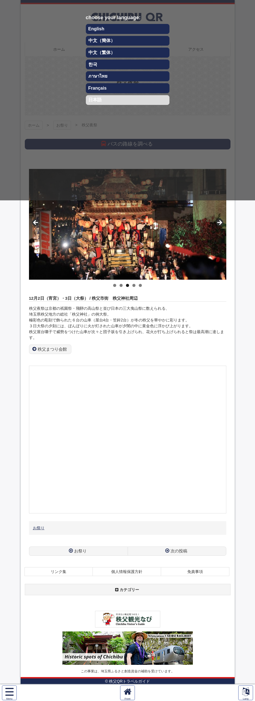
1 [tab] (114, 285)
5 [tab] (140, 285)
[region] (127, 224)
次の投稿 (179, 550)
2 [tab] (121, 285)
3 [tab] (127, 285)
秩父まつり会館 (52, 349)
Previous (36, 223)
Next (219, 223)
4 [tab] (133, 285)
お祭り (39, 528)
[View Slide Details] (127, 224)
